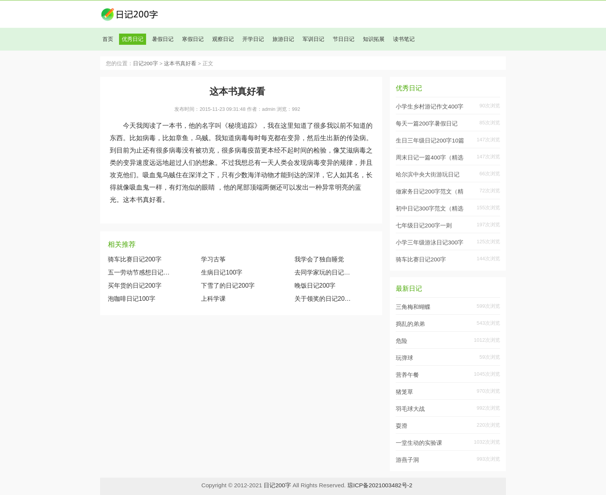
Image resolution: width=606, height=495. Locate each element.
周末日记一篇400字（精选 (429, 157)
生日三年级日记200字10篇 (430, 140)
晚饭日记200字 (315, 285)
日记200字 (145, 63)
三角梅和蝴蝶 (413, 306)
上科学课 (213, 298)
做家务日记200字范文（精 (429, 191)
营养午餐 (407, 374)
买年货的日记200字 (135, 285)
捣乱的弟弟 (410, 323)
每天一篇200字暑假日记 (427, 123)
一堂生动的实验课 (419, 442)
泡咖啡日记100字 (131, 298)
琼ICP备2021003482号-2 (379, 485)
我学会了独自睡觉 (319, 259)
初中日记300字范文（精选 (429, 208)
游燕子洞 (407, 459)
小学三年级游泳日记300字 (429, 242)
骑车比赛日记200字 (135, 259)
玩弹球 (404, 357)
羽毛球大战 (410, 408)
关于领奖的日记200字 (324, 298)
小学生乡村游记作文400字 (429, 106)
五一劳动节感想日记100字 (139, 272)
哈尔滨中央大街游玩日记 (428, 174)
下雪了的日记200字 (228, 285)
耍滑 (401, 425)
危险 (401, 340)
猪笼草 (404, 391)
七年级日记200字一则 (424, 225)
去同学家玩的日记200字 (324, 272)
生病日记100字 (221, 272)
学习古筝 (213, 259)
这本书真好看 (180, 63)
